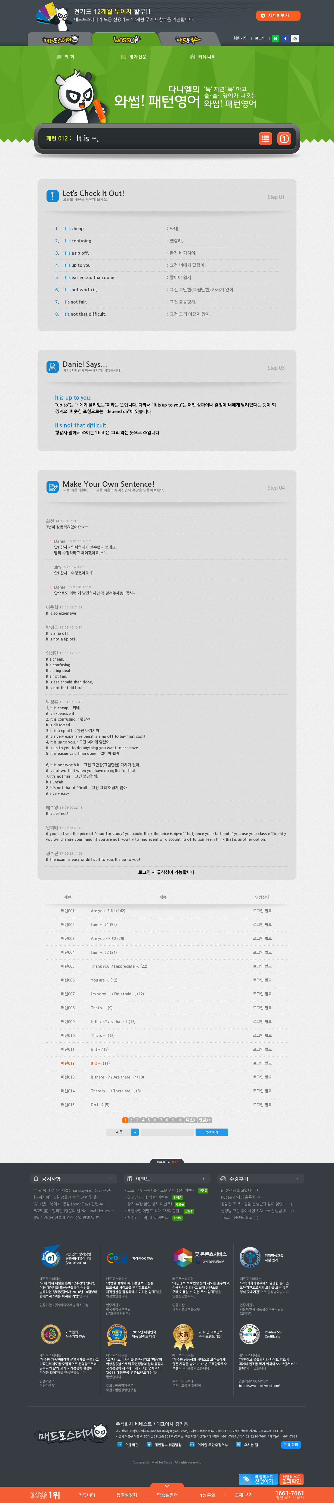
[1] (289, 1204)
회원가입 (240, 38)
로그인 (260, 38)
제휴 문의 (291, 1444)
